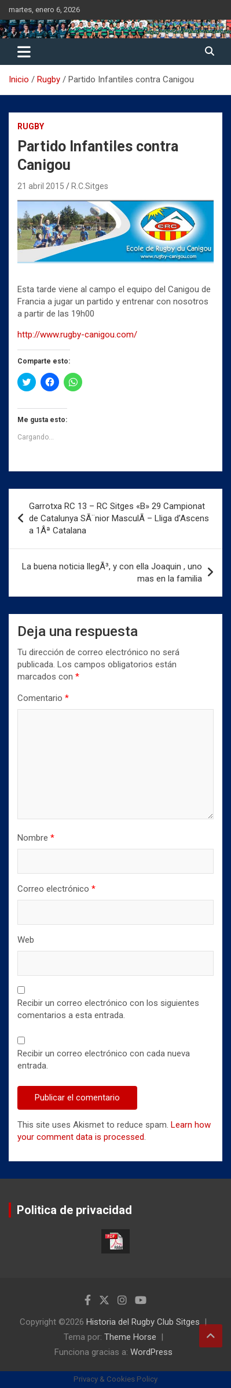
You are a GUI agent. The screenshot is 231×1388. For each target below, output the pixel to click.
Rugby (30, 126)
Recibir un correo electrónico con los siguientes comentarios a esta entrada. (108, 1009)
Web (25, 940)
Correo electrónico (56, 889)
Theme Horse (130, 1337)
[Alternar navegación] (24, 51)
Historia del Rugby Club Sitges (143, 1322)
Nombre (35, 838)
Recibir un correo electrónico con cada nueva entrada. (103, 1059)
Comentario (43, 698)
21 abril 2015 (40, 186)
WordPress (151, 1352)
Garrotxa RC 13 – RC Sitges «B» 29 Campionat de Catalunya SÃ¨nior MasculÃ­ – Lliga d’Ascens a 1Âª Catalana (119, 518)
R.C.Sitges (89, 186)
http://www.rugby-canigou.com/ (77, 334)
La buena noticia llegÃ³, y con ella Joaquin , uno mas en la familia (112, 572)
